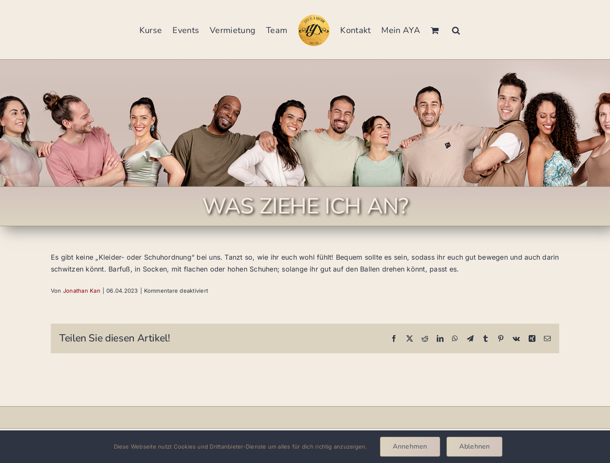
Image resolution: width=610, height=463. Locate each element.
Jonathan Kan (81, 290)
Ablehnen (474, 446)
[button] (456, 30)
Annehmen (410, 446)
